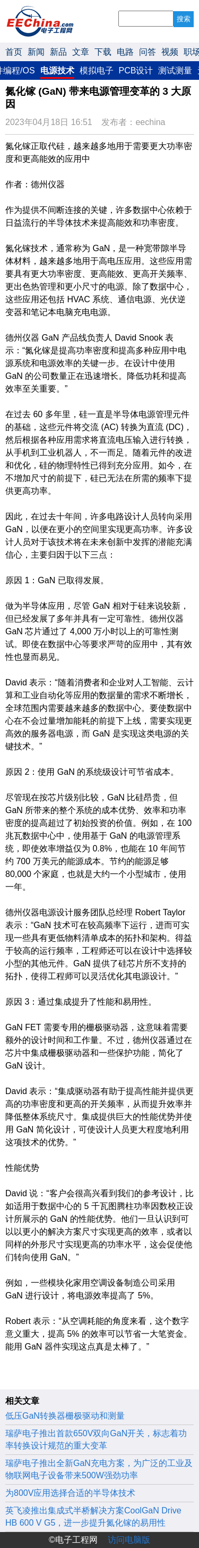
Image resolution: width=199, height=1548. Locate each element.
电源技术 (57, 70)
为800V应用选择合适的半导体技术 (70, 1492)
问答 (147, 51)
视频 (169, 51)
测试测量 (175, 70)
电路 (125, 51)
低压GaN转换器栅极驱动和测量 (65, 1415)
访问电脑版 (129, 1539)
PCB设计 (136, 70)
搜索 (184, 19)
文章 (80, 51)
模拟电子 (97, 70)
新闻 (36, 51)
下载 (102, 51)
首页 (13, 51)
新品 (58, 51)
